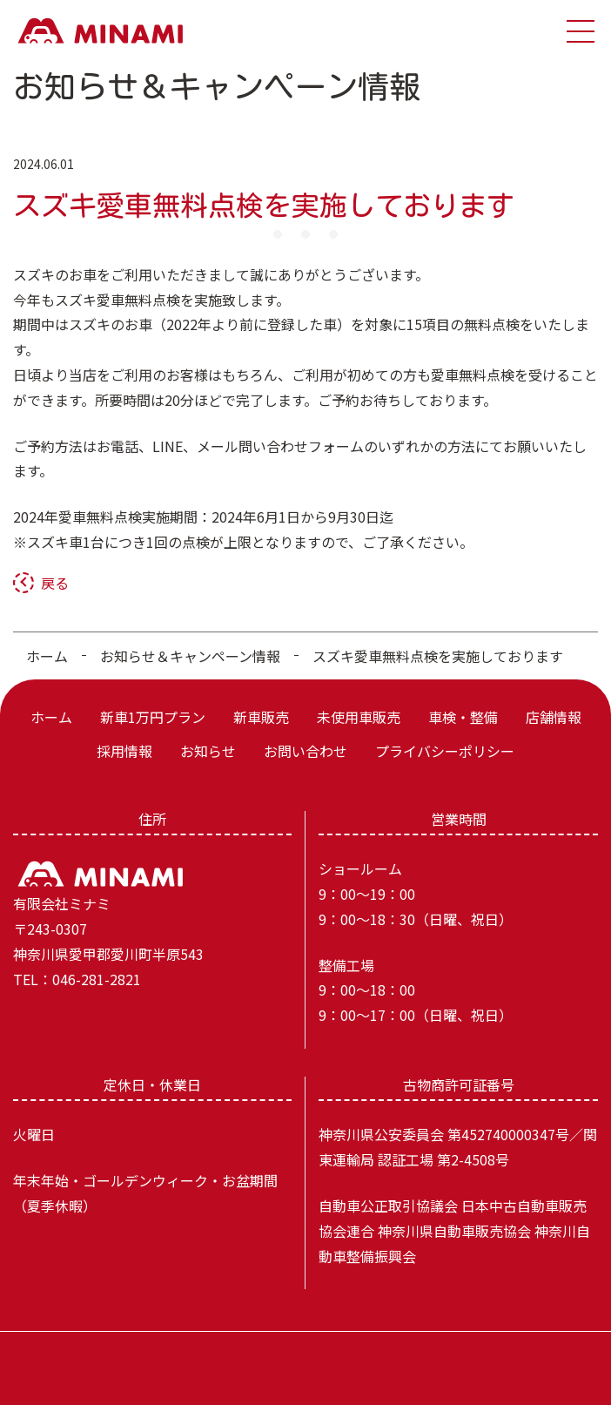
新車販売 (261, 716)
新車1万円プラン (152, 716)
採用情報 (124, 750)
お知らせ (208, 750)
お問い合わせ (305, 750)
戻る (55, 583)
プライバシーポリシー (444, 750)
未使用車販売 (358, 716)
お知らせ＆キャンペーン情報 (190, 655)
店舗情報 (553, 716)
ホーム (47, 655)
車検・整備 (463, 716)
